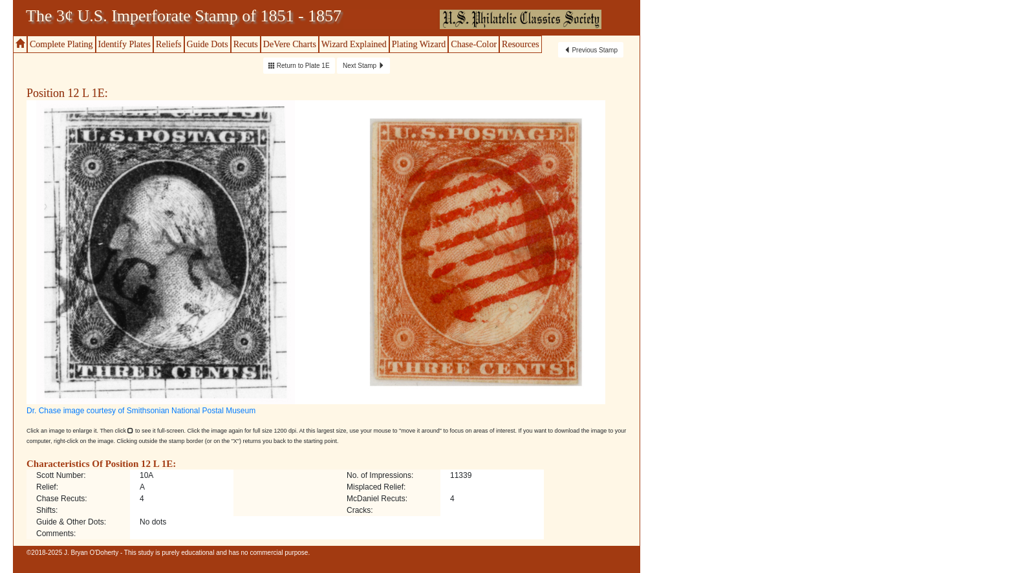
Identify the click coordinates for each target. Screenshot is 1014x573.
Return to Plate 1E (299, 65)
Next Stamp (364, 65)
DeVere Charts (289, 44)
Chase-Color (474, 44)
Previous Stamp (591, 50)
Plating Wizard (419, 44)
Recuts (245, 44)
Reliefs (169, 44)
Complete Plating (61, 44)
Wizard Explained (354, 44)
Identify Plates (124, 44)
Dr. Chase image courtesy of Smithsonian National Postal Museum (141, 410)
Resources (520, 44)
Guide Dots (207, 44)
